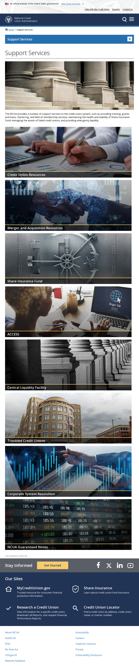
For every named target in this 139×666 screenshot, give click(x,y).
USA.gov (9, 655)
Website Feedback (15, 660)
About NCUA (12, 632)
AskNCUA (10, 638)
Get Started (52, 565)
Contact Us (128, 9)
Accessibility (82, 632)
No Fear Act (11, 649)
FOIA (7, 643)
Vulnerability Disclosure (89, 655)
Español (116, 9)
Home (11, 29)
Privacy (79, 649)
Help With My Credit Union (96, 9)
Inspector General (86, 643)
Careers (80, 638)
